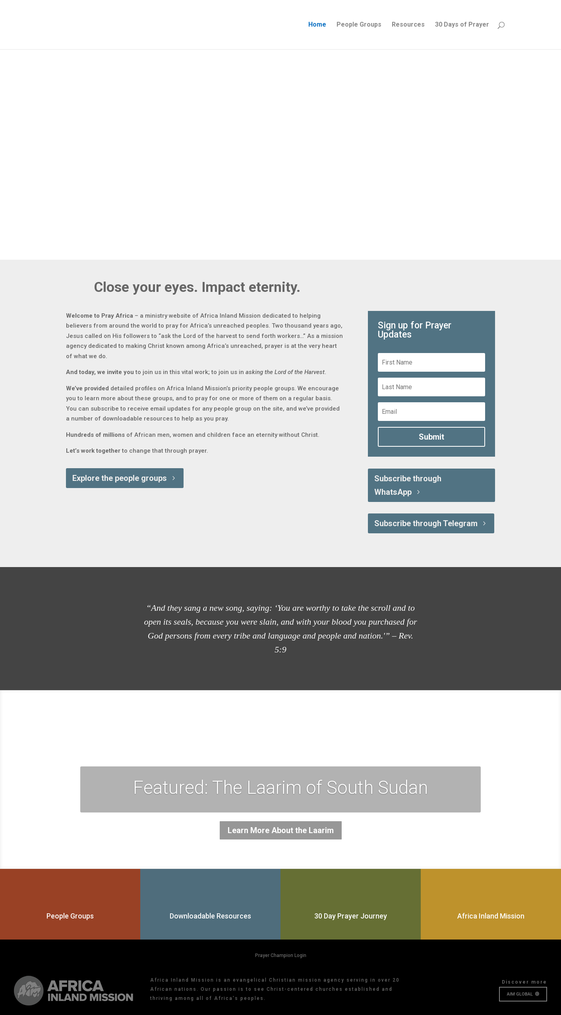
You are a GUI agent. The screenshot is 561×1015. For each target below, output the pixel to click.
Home (317, 25)
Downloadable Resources (210, 916)
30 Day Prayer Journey (350, 916)
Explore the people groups (119, 478)
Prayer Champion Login (280, 955)
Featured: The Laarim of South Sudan (280, 787)
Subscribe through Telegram (426, 523)
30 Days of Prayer (462, 25)
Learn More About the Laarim (281, 830)
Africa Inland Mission (490, 916)
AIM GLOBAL (520, 994)
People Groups (359, 25)
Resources (408, 25)
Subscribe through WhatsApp (407, 485)
